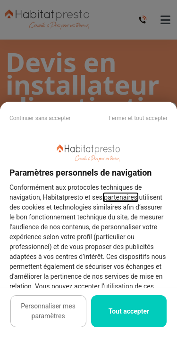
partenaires (120, 197)
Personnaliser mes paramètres (48, 311)
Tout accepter (129, 311)
